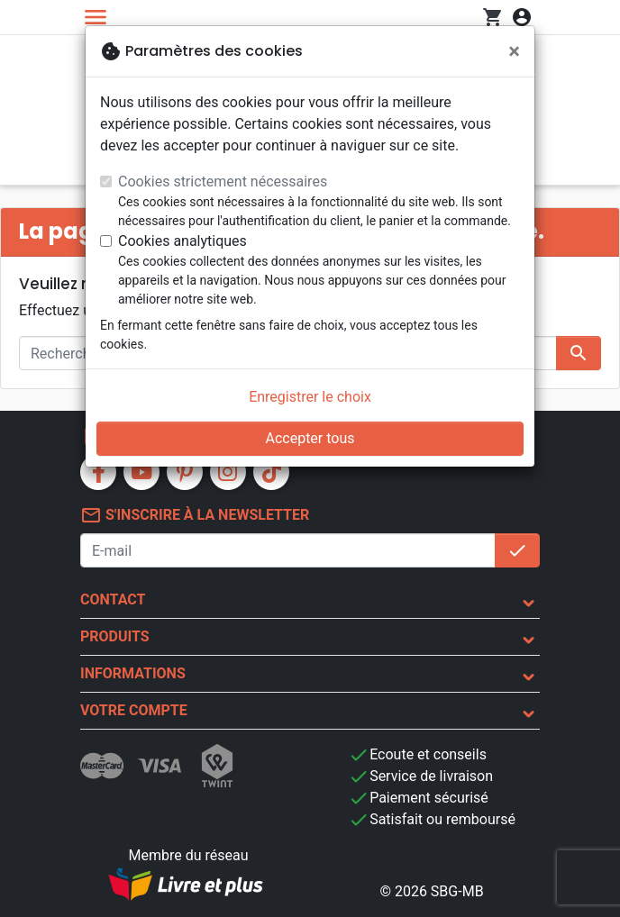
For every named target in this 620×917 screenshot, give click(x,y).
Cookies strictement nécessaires (222, 181)
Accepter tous (309, 438)
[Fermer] (514, 51)
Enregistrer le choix (310, 396)
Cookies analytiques (182, 241)
